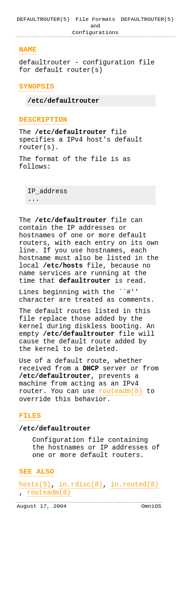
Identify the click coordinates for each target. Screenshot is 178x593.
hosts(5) (35, 549)
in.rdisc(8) (81, 549)
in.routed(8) (135, 549)
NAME (28, 52)
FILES (30, 472)
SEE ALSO (36, 535)
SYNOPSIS (36, 93)
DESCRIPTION (43, 129)
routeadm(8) (120, 444)
